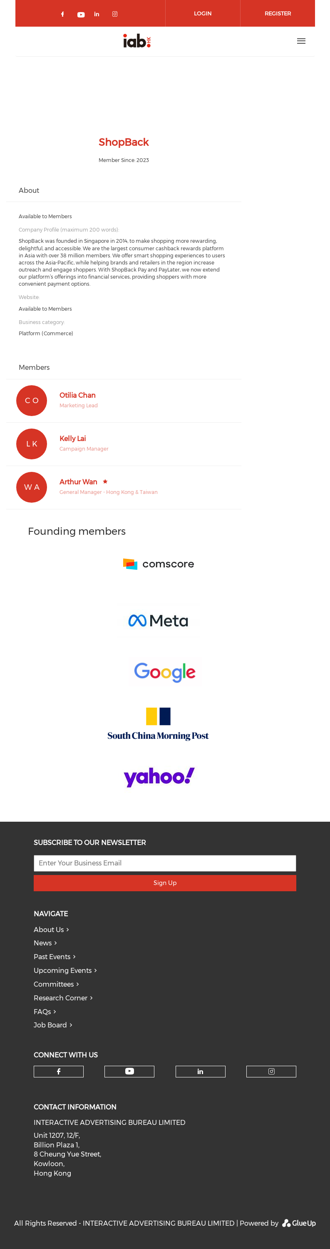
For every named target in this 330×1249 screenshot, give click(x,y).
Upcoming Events (63, 971)
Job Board (50, 1025)
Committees (54, 984)
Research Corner (60, 998)
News (43, 943)
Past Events (52, 957)
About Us (49, 930)
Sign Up (165, 883)
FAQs (42, 1012)
